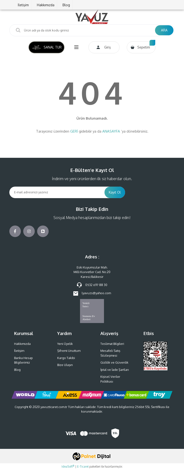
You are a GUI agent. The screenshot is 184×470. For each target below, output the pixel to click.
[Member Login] (104, 47)
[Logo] (92, 17)
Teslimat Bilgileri (112, 344)
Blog (66, 5)
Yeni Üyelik (65, 344)
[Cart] (141, 47)
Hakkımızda (45, 5)
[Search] (92, 30)
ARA (164, 30)
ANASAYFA (111, 131)
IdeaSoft (68, 466)
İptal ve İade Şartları (114, 370)
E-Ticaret (83, 466)
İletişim (23, 5)
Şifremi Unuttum (68, 351)
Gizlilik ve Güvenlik (114, 362)
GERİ (74, 131)
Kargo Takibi (66, 358)
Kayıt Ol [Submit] (115, 192)
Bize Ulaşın (65, 365)
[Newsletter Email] (56, 192)
